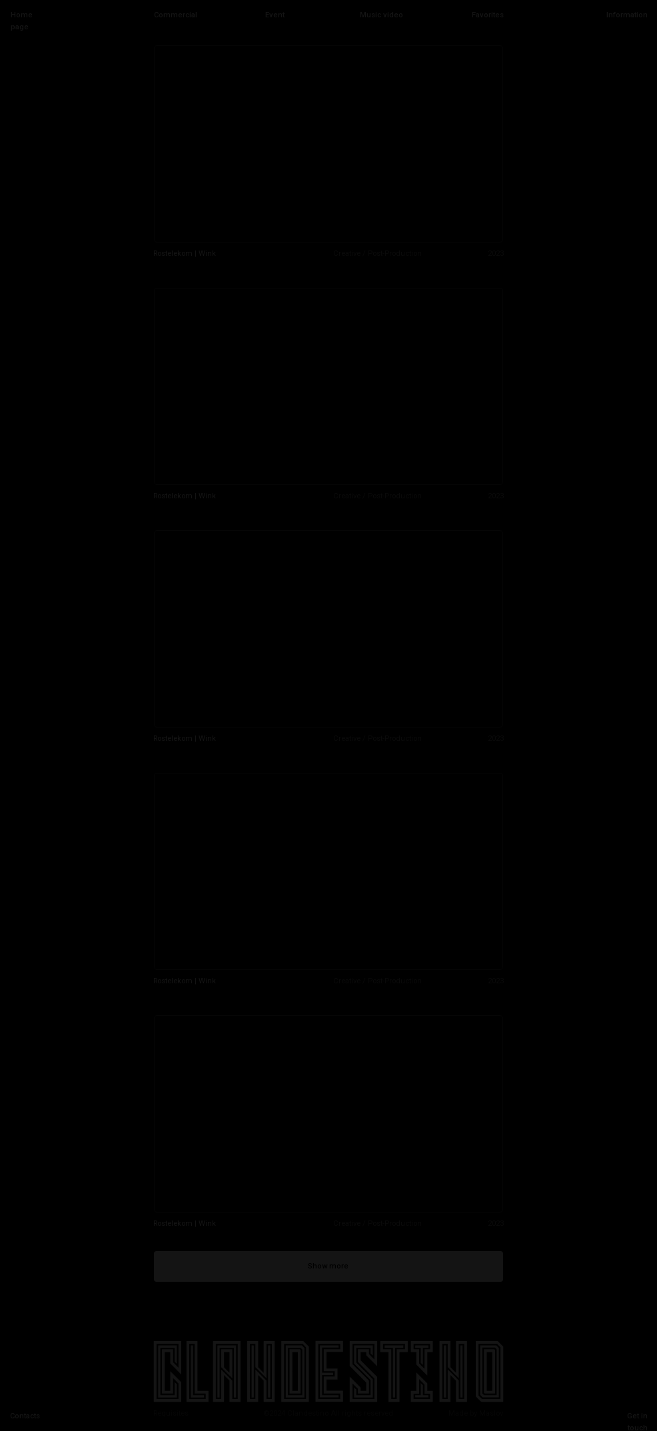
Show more (328, 1266)
